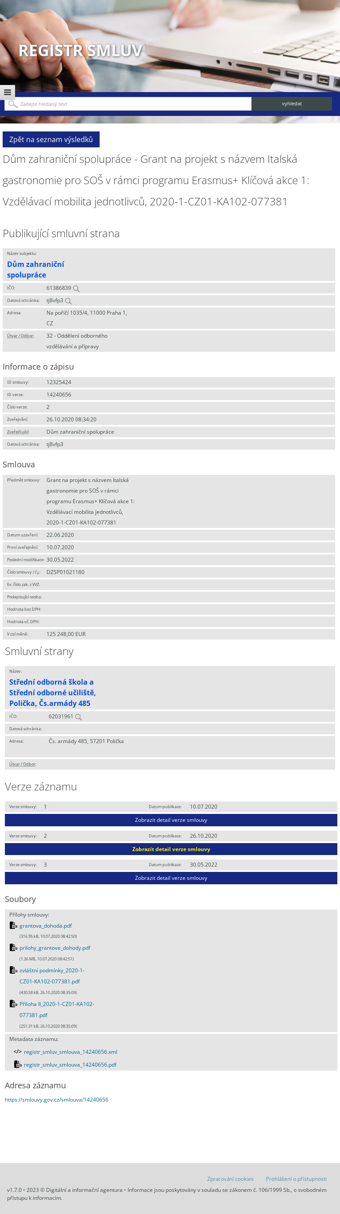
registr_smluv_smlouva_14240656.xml (70, 1051)
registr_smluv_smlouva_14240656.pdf (70, 1064)
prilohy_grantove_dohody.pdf (54, 947)
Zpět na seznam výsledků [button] (51, 139)
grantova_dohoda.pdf (45, 925)
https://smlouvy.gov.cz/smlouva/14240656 (56, 1099)
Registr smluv (80, 50)
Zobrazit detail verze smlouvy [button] (171, 820)
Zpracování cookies (230, 1179)
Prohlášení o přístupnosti (296, 1179)
